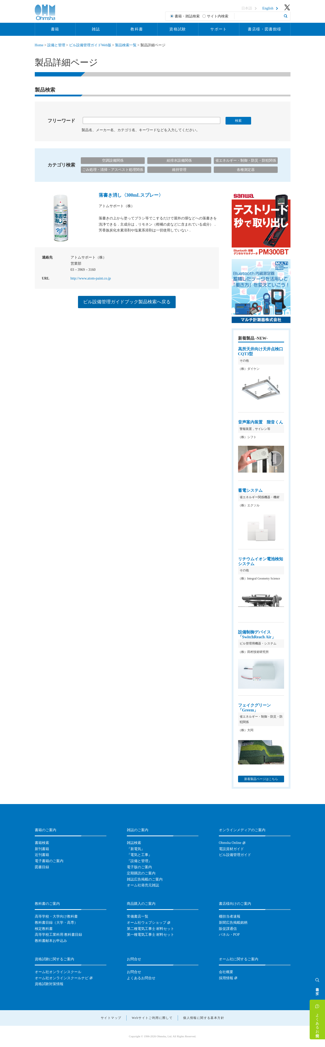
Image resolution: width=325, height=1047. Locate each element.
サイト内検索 (217, 16)
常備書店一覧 (137, 916)
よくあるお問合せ (317, 1023)
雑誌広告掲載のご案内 (145, 879)
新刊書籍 (42, 849)
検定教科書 (44, 929)
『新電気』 (136, 849)
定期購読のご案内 (141, 873)
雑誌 (96, 29)
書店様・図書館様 (264, 29)
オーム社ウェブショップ (146, 923)
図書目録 (42, 867)
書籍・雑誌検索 (187, 16)
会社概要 (226, 972)
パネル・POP (229, 935)
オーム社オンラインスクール (58, 972)
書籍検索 (42, 843)
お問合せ (134, 972)
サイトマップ (111, 1018)
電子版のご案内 (139, 867)
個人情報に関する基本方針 (203, 1018)
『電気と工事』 (139, 855)
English (267, 8)
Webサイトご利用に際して (152, 1018)
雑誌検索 (134, 843)
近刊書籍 (42, 855)
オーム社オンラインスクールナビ (61, 978)
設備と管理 (56, 45)
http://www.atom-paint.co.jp (91, 278)
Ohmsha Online (230, 843)
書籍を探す (317, 989)
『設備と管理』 (139, 861)
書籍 (55, 29)
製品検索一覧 (126, 45)
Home (39, 45)
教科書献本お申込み (51, 941)
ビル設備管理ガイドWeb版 (90, 45)
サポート (218, 29)
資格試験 (177, 29)
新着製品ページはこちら (261, 779)
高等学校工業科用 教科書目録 (58, 935)
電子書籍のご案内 (49, 861)
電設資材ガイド (231, 849)
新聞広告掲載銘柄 (233, 923)
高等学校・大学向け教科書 (56, 916)
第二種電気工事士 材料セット (150, 929)
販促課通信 (228, 929)
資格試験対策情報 (49, 984)
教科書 (136, 29)
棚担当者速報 (229, 916)
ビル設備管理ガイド (235, 855)
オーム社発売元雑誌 (143, 885)
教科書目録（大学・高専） (56, 923)
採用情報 (226, 978)
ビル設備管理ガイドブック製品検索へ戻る (127, 301)
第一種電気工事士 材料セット (150, 935)
